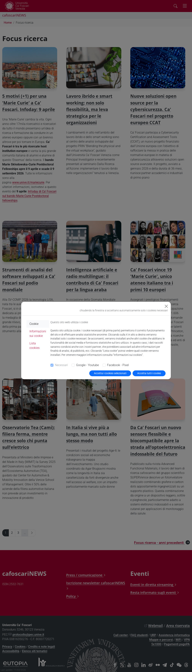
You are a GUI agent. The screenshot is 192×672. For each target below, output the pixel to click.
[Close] (166, 306)
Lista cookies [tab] (34, 346)
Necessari (61, 365)
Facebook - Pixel (118, 365)
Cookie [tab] (33, 324)
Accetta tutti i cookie (149, 373)
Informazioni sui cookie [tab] (37, 334)
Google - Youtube (87, 365)
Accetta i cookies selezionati (110, 373)
